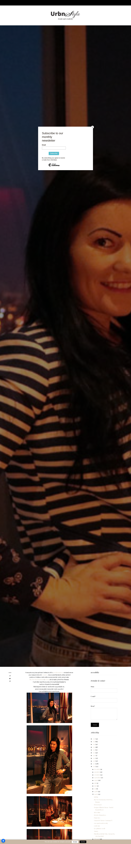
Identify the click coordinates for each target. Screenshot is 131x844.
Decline (83, 842)
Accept (75, 842)
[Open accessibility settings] (3, 841)
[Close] (92, 127)
